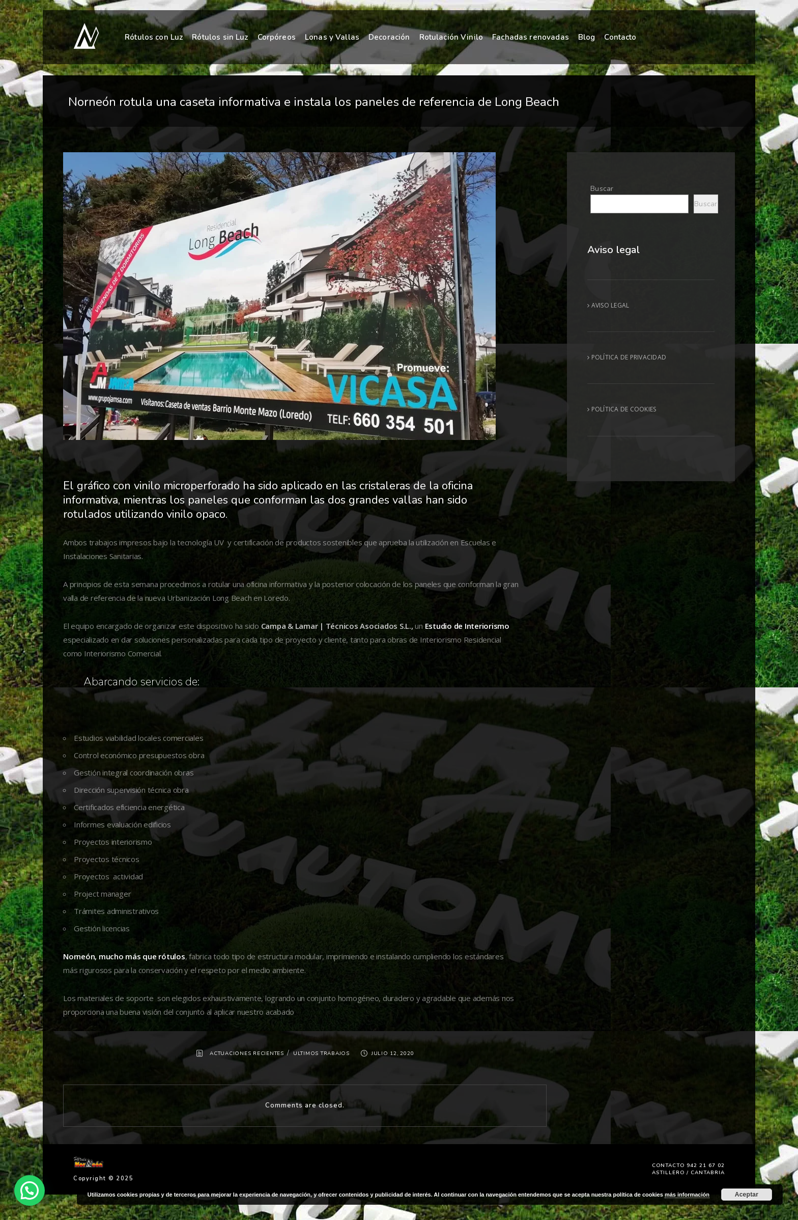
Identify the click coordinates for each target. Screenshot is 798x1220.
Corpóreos (277, 37)
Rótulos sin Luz (220, 37)
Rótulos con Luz (154, 37)
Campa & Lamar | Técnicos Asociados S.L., (336, 626)
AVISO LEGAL (608, 305)
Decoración (389, 37)
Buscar (602, 188)
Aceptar (746, 1194)
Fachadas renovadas (530, 36)
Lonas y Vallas (332, 37)
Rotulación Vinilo (451, 37)
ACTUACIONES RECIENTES (247, 1053)
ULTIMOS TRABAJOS (321, 1053)
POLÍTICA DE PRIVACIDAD (626, 357)
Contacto (620, 35)
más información (687, 1194)
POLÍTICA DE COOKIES (621, 409)
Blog (586, 36)
